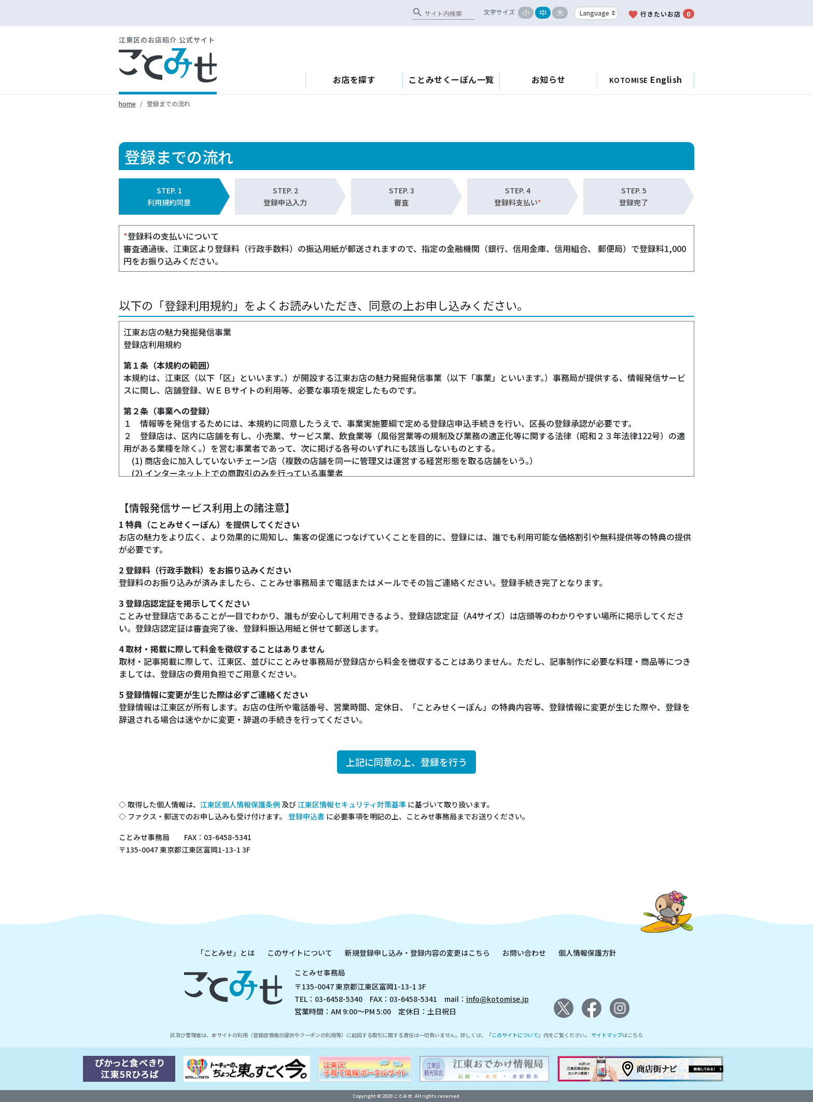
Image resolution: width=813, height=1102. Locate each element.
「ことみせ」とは (226, 952)
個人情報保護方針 (587, 952)
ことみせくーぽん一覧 (451, 79)
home (127, 103)
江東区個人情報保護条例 (240, 804)
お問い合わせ (524, 952)
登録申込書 (306, 816)
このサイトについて (299, 952)
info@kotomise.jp (497, 999)
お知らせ (548, 79)
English (645, 79)
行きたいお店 (661, 14)
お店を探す (354, 79)
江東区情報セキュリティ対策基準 (352, 804)
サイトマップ (606, 1035)
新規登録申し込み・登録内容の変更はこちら (417, 952)
